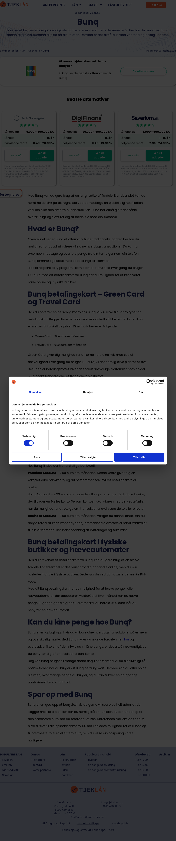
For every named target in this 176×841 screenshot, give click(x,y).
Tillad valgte (87, 457)
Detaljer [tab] (88, 392)
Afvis (37, 457)
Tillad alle (139, 457)
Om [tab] (140, 392)
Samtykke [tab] (35, 392)
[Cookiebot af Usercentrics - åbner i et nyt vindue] (149, 382)
